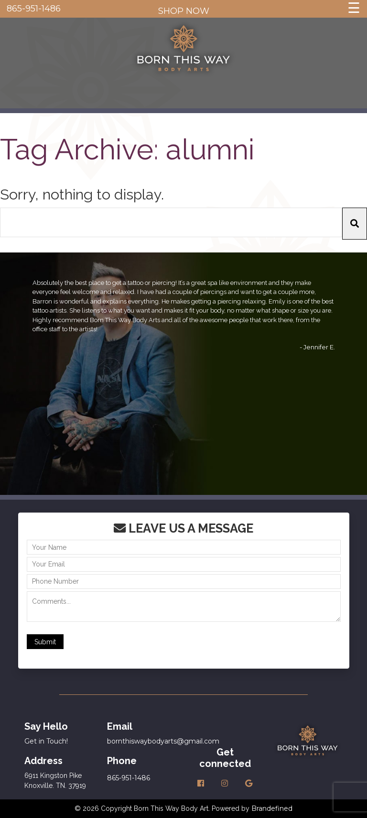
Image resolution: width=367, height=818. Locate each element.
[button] (354, 224)
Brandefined (271, 808)
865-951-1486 (34, 8)
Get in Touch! (46, 741)
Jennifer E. (319, 347)
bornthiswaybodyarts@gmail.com (163, 741)
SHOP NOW (183, 11)
